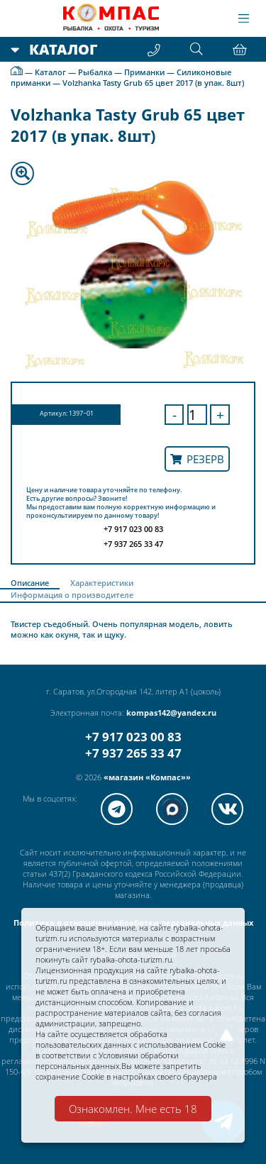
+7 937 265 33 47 (133, 753)
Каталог (50, 72)
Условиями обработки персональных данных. (107, 1060)
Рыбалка (95, 72)
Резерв (197, 459)
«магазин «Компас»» (147, 777)
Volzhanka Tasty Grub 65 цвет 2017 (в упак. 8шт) (153, 82)
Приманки (144, 72)
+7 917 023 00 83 (133, 736)
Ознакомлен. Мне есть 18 (133, 1109)
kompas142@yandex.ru (171, 712)
